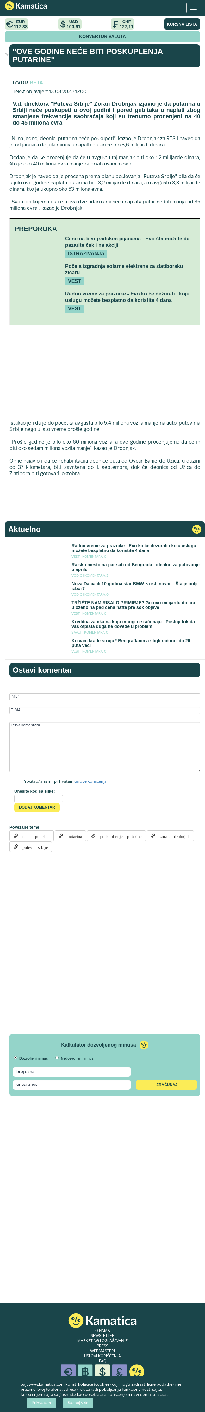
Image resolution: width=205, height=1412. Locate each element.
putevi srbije (33, 846)
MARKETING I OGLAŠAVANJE (102, 1341)
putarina (72, 835)
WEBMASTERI (102, 1351)
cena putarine (34, 835)
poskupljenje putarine (118, 835)
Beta (36, 82)
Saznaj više (78, 1403)
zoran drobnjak (172, 835)
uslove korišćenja (90, 782)
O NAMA (102, 1331)
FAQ (102, 1361)
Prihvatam (41, 1403)
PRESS (102, 1346)
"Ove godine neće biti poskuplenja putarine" (88, 55)
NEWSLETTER (102, 1336)
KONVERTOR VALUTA (102, 36)
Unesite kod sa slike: (34, 791)
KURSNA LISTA (182, 24)
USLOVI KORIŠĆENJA (102, 1356)
